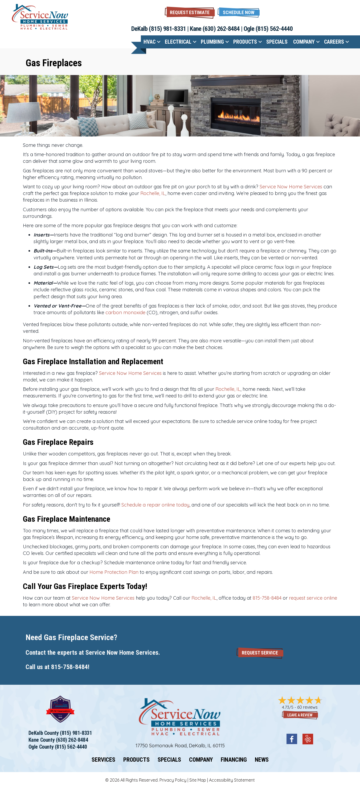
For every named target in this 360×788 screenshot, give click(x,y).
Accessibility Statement (232, 780)
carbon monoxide (125, 312)
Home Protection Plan (113, 572)
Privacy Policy (172, 780)
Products (245, 42)
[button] (239, 12)
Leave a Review (300, 715)
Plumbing (212, 42)
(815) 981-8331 (167, 28)
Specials (277, 42)
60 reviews (307, 707)
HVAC (150, 42)
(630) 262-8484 (221, 28)
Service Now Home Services (291, 187)
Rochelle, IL (152, 193)
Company (304, 42)
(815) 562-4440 (274, 28)
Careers (334, 42)
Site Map (197, 780)
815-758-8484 (267, 598)
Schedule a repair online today (155, 505)
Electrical (178, 42)
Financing (234, 760)
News (262, 760)
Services (103, 760)
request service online (313, 598)
